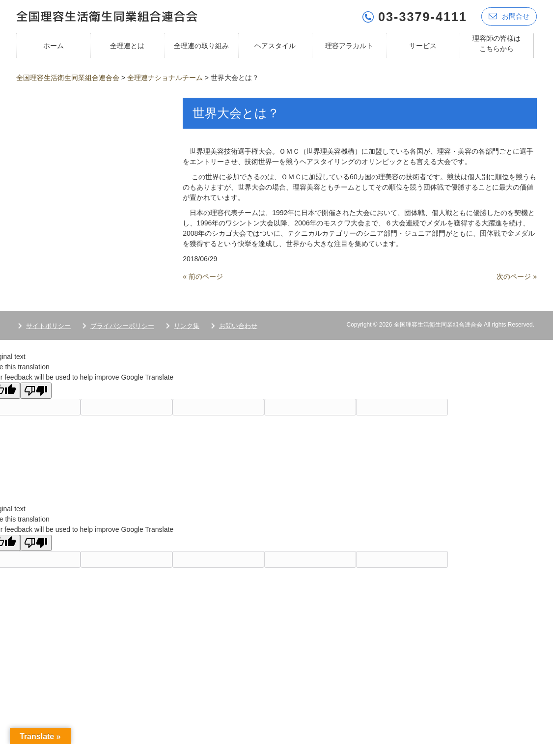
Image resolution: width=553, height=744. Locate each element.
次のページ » (517, 276)
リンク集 (186, 325)
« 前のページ (203, 276)
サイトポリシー (48, 325)
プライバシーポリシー (122, 325)
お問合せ (509, 16)
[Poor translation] (36, 390)
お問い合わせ (238, 325)
